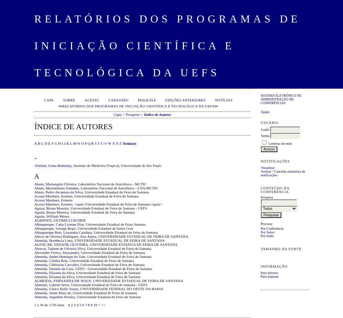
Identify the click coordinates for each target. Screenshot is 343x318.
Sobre (69, 100)
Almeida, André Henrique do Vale (59, 257)
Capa (49, 100)
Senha (265, 136)
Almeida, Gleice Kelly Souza (56, 289)
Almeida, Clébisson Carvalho (56, 265)
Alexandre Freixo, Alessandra (56, 253)
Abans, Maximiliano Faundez (56, 188)
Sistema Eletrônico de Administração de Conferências (281, 99)
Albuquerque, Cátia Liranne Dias (59, 224)
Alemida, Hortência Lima (53, 240)
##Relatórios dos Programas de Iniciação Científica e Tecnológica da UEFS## (138, 106)
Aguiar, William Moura (51, 216)
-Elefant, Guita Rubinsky (52, 166)
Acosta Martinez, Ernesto (53, 196)
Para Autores (269, 276)
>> (103, 305)
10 (95, 305)
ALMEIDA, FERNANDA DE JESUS (62, 281)
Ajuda (265, 112)
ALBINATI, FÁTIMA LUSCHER (59, 220)
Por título (267, 236)
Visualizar (268, 168)
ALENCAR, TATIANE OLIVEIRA (61, 244)
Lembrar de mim (280, 143)
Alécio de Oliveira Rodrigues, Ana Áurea (65, 236)
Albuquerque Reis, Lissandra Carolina (63, 232)
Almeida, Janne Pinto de (52, 293)
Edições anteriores (185, 100)
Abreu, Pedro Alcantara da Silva (58, 192)
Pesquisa (147, 100)
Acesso (92, 100)
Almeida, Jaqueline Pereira (54, 297)
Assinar (266, 171)
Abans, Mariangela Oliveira (55, 184)
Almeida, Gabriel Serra (51, 285)
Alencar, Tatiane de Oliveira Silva (59, 248)
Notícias (224, 100)
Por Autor (267, 232)
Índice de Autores (157, 114)
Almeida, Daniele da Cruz (53, 269)
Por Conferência (272, 228)
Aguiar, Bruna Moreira (51, 208)
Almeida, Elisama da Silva (54, 273)
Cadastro (119, 100)
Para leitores (269, 273)
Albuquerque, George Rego (54, 228)
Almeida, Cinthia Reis (51, 261)
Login (265, 129)
